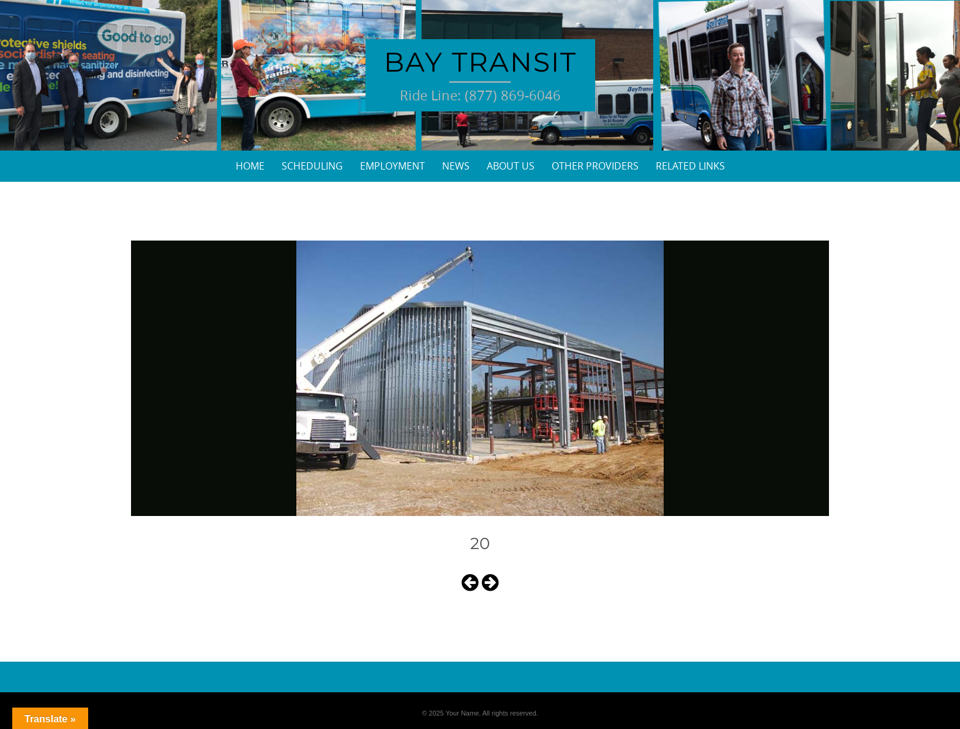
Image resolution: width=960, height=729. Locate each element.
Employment (392, 166)
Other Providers (595, 166)
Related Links (690, 166)
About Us (510, 166)
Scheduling (312, 166)
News (456, 166)
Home (250, 166)
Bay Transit (480, 61)
